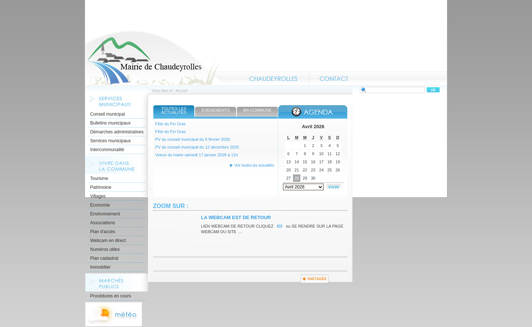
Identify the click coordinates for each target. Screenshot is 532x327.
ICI (280, 226)
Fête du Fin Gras (170, 124)
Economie (100, 205)
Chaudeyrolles (274, 78)
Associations (102, 222)
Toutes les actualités (173, 110)
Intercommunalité (107, 149)
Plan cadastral (104, 258)
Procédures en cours (110, 296)
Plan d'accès (102, 231)
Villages (98, 196)
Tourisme (99, 178)
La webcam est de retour (236, 217)
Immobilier (100, 267)
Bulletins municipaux (110, 123)
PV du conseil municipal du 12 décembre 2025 (197, 147)
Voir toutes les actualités (254, 165)
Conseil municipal (107, 114)
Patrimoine (100, 187)
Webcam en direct (108, 240)
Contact (334, 78)
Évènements (216, 110)
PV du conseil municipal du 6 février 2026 (192, 139)
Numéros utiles (105, 249)
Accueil (161, 57)
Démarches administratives (117, 131)
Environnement (105, 214)
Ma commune (257, 110)
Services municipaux (110, 140)
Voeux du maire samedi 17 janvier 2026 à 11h (196, 155)
